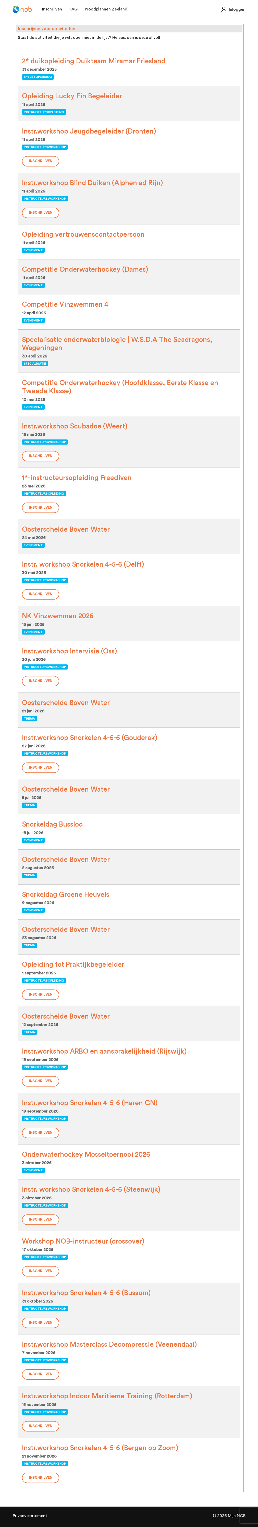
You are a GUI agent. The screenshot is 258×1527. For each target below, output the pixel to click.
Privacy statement (30, 1516)
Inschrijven (40, 161)
